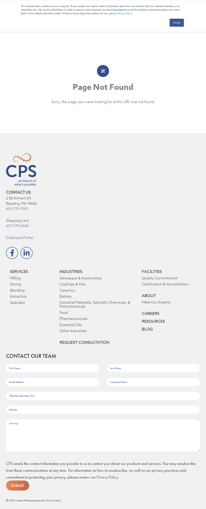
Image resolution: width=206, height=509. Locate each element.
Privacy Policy (125, 13)
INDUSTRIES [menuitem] (72, 272)
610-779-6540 (17, 226)
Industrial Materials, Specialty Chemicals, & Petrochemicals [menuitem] (94, 304)
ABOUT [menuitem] (149, 296)
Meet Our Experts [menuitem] (156, 302)
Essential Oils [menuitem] (70, 325)
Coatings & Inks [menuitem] (72, 284)
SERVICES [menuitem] (20, 272)
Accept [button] (176, 22)
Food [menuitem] (64, 313)
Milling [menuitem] (15, 278)
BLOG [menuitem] (147, 329)
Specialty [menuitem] (17, 303)
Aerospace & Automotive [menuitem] (79, 278)
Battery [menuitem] (65, 296)
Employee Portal (19, 238)
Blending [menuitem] (17, 290)
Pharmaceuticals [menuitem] (73, 319)
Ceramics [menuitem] (67, 290)
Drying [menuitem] (15, 284)
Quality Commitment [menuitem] (158, 278)
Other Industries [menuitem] (72, 331)
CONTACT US (18, 192)
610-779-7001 (17, 209)
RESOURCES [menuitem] (154, 321)
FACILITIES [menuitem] (152, 272)
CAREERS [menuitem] (151, 313)
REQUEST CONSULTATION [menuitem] (85, 342)
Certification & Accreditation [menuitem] (164, 284)
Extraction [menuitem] (18, 296)
